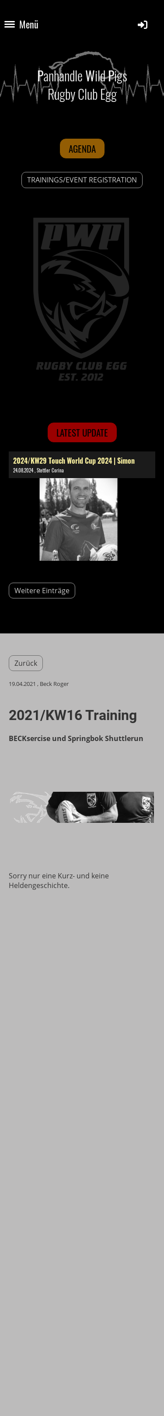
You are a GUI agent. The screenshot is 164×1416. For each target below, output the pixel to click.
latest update (82, 432)
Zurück (25, 663)
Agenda (82, 148)
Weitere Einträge (42, 590)
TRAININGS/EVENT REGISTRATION (82, 180)
